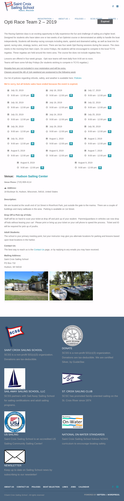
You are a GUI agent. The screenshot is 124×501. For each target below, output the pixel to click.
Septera (100, 495)
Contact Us (39, 249)
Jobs (74, 487)
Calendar (84, 487)
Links (66, 487)
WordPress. (114, 495)
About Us (9, 487)
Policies (77, 78)
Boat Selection (52, 487)
